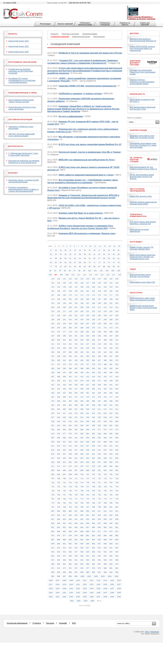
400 (81, 372)
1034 (92, 588)
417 (110, 377)
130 (116, 279)
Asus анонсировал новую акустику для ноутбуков (140, 275)
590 (70, 438)
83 (80, 267)
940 (81, 556)
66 (70, 262)
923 (52, 552)
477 (110, 397)
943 (99, 556)
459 (75, 393)
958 (116, 560)
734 (70, 487)
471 (75, 397)
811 (99, 511)
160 (81, 291)
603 (75, 442)
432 (58, 385)
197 (87, 303)
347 (52, 356)
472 (81, 397)
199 (99, 303)
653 (87, 458)
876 (58, 536)
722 (70, 483)
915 (75, 548)
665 (87, 462)
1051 (57, 597)
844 (81, 523)
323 (52, 348)
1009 (71, 580)
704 (105, 474)
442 (116, 385)
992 (105, 572)
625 (64, 450)
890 (70, 540)
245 (87, 320)
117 (113, 275)
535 (99, 417)
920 (105, 548)
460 (81, 393)
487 (99, 401)
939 (75, 556)
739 (99, 487)
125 (87, 279)
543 (75, 421)
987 (75, 572)
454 (116, 389)
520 (81, 413)
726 (93, 483)
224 (105, 311)
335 (52, 352)
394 (116, 368)
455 (52, 393)
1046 (98, 593)
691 (99, 470)
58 (104, 258)
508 (81, 409)
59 (109, 258)
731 (52, 487)
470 (70, 397)
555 (75, 425)
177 (110, 295)
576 (58, 434)
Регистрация (45, 24)
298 (116, 336)
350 (70, 356)
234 (93, 315)
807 (75, 511)
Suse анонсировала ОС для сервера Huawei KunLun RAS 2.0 (143, 168)
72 (99, 262)
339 (75, 352)
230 (70, 315)
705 (110, 474)
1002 (96, 576)
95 (65, 271)
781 (64, 503)
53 (80, 258)
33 (56, 254)
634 (116, 450)
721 (64, 483)
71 (94, 262)
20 (66, 250)
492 (58, 405)
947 (52, 560)
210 (93, 307)
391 (99, 368)
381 (110, 364)
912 (58, 548)
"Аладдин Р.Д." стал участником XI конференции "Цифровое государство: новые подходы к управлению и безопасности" (82, 61)
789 (110, 503)
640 (81, 454)
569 (87, 430)
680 (105, 466)
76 (118, 262)
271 (99, 328)
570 (93, 430)
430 (116, 381)
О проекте (36, 623)
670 (116, 462)
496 (81, 405)
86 (94, 267)
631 (99, 450)
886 (116, 536)
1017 (51, 584)
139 (99, 283)
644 (105, 454)
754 (116, 491)
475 (99, 397)
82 (75, 267)
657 (110, 458)
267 (75, 328)
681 (110, 466)
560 (105, 425)
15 (114, 246)
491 (52, 405)
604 (81, 442)
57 (99, 258)
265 (64, 328)
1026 (112, 584)
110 (72, 275)
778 (116, 499)
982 (116, 568)
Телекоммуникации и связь (22, 93)
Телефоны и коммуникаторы (138, 215)
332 (105, 348)
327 (75, 348)
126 (93, 279)
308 (105, 340)
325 (64, 348)
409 (64, 377)
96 (70, 271)
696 (58, 474)
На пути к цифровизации (71, 116)
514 (116, 409)
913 (64, 548)
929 (87, 552)
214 (116, 307)
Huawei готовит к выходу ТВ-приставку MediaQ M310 (142, 248)
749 (87, 491)
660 (58, 462)
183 (75, 299)
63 (56, 262)
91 (118, 267)
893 (87, 540)
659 (52, 462)
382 (116, 364)
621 (110, 446)
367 (99, 360)
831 (75, 519)
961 (64, 564)
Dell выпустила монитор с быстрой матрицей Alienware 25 (143, 40)
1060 (119, 597)
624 (58, 450)
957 (110, 560)
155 (52, 291)
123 (75, 279)
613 (64, 446)
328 (81, 348)
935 (52, 556)
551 (52, 425)
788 (105, 503)
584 (105, 434)
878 (70, 536)
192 (58, 303)
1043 (78, 593)
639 (75, 454)
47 (51, 258)
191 (52, 303)
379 (99, 364)
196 (81, 303)
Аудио (133, 269)
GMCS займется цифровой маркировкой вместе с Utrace (86, 175)
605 (87, 442)
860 (105, 527)
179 (52, 299)
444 (58, 389)
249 (110, 320)
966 (93, 564)
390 (93, 368)
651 (75, 458)
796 (81, 507)
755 (52, 495)
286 (116, 332)
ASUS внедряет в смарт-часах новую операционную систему (142, 299)
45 (114, 254)
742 (116, 487)
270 (93, 328)
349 (64, 356)
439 (99, 385)
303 (75, 340)
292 (81, 336)
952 (81, 560)
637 (64, 454)
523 (99, 413)
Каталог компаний (65, 24)
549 (110, 421)
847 (99, 523)
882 (93, 536)
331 (99, 348)
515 (52, 413)
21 (70, 250)
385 (64, 368)
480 (58, 401)
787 (99, 503)
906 (93, 544)
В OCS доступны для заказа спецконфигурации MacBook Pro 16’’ (90, 144)
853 (64, 527)
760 (81, 495)
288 (58, 336)
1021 (78, 584)
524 (105, 413)
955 (99, 560)
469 (64, 397)
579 (75, 434)
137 (87, 283)
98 (79, 271)
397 (64, 372)
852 (58, 527)
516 (58, 413)
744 (58, 491)
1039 (51, 593)
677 (87, 466)
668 (105, 462)
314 (70, 344)
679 (99, 466)
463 (99, 393)
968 (105, 564)
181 (64, 299)
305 (87, 340)
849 (110, 523)
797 (87, 507)
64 (61, 262)
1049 (119, 593)
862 (116, 527)
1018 (57, 584)
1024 (98, 584)
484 (81, 401)
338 (70, 352)
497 (87, 405)
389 (87, 368)
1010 (78, 580)
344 (105, 352)
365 (87, 360)
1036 (105, 588)
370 (116, 360)
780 (58, 503)
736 (81, 487)
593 (87, 438)
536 (105, 417)
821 (87, 515)
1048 (112, 593)
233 (87, 315)
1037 (112, 588)
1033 (85, 588)
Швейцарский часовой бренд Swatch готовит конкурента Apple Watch (143, 308)
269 (87, 328)
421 (64, 381)
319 (99, 344)
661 (64, 462)
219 (75, 311)
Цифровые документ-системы (135, 63)
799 (99, 507)
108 (61, 275)
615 (75, 446)
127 (99, 279)
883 (99, 536)
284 (105, 332)
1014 (105, 580)
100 (89, 271)
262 (116, 324)
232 (81, 315)
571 (99, 430)
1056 (92, 597)
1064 (92, 601)
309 (110, 340)
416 (105, 377)
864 (58, 531)
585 (110, 434)
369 (110, 360)
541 (64, 421)
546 (93, 421)
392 (105, 368)
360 (58, 360)
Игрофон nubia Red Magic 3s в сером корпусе (81, 213)
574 (116, 430)
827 (52, 519)
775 (99, 499)
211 (99, 307)
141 (110, 283)
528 (58, 417)
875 (52, 536)
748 (81, 491)
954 (93, 560)
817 (64, 515)
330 (93, 348)
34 (61, 254)
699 (75, 474)
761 (87, 495)
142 (116, 283)
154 (116, 287)
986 (70, 572)
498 (93, 405)
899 (52, 544)
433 (64, 385)
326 (70, 348)
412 (81, 377)
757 (64, 495)
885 (110, 536)
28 (104, 250)
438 (93, 385)
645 (110, 454)
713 (87, 478)
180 (58, 299)
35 (66, 254)
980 (105, 568)
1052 (64, 597)
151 (99, 287)
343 (99, 352)
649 (64, 458)
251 (52, 324)
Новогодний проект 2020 (18, 52)
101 (95, 271)
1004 (109, 576)
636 (58, 454)
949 (64, 560)
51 (70, 258)
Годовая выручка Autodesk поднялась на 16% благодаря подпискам (20, 71)
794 (70, 507)
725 (87, 483)
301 (64, 340)
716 (105, 478)
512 (105, 409)
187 (99, 299)
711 (75, 478)
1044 (85, 593)
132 (58, 283)
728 (105, 483)
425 (87, 381)
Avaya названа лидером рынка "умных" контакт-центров (21, 101)
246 (93, 320)
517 (64, 413)
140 (105, 283)
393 (110, 368)
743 (52, 491)
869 (87, 531)
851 (52, 527)
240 (58, 320)
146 (70, 287)
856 (81, 527)
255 (75, 324)
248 (105, 320)
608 (105, 442)
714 (93, 478)
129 (110, 279)
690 (93, 470)
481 (64, 401)
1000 (82, 576)
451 (99, 389)
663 (75, 462)
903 (75, 544)
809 (87, 511)
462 (93, 393)
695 (52, 474)
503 (52, 409)
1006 (51, 580)
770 (70, 499)
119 (52, 279)
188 (105, 299)
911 (52, 548)
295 (99, 336)
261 (110, 324)
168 (58, 295)
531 (75, 417)
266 (70, 328)
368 (105, 360)
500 (105, 405)
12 (100, 246)
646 (116, 454)
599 (52, 442)
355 (99, 356)
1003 (103, 576)
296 (105, 336)
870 (93, 531)
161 (87, 291)
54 (85, 258)
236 (105, 315)
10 (90, 246)
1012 (92, 580)
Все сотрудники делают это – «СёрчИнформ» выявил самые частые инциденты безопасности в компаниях (82, 181)
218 (70, 311)
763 (99, 495)
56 (94, 258)
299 (52, 340)
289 (64, 336)
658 (116, 458)
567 (75, 430)
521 (87, 413)
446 (70, 389)
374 (70, 364)
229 (64, 315)
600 (58, 442)
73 (104, 262)
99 (84, 271)
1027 (119, 584)
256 (81, 324)
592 (81, 438)
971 (52, 568)
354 (93, 356)
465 (110, 393)
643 (99, 454)
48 (56, 258)
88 (104, 267)
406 (116, 372)
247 (99, 320)
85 (89, 267)
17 (51, 250)
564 (58, 430)
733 (64, 487)
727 (99, 483)
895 (99, 540)
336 (58, 352)
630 (93, 450)
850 (116, 523)
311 (52, 344)
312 (58, 344)
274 (116, 328)
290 (70, 336)
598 (116, 438)
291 (75, 336)
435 (75, 385)
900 (58, 544)
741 (110, 487)
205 (64, 307)
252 (58, 324)
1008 (64, 580)
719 (52, 483)
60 (114, 258)
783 (75, 503)
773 (87, 499)
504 (58, 409)
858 (93, 527)
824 (105, 515)
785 (87, 503)
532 (81, 417)
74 (109, 262)
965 (87, 564)
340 (81, 352)
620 (105, 446)
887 (52, 540)
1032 (78, 588)
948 (58, 560)
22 (75, 250)
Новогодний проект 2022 (18, 41)
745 (64, 491)
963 (75, 564)
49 (61, 258)
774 (93, 499)
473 (87, 397)
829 (64, 519)
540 (58, 421)
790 (116, 503)
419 (52, 381)
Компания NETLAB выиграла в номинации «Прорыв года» (87, 233)
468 (58, 397)
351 (75, 356)
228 (58, 315)
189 (110, 299)
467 (52, 397)
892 (81, 540)
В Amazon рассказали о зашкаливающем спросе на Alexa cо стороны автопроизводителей (23, 189)
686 (70, 470)
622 (116, 446)
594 (93, 438)
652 (81, 458)
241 (64, 320)
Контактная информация (17, 623)
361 (64, 360)
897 (110, 540)
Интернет (13, 173)
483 (75, 401)
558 (93, 425)
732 (58, 487)
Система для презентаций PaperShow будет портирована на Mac (142, 72)
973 (64, 568)
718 (116, 478)
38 (80, 254)
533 (87, 417)
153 (110, 287)
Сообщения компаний (65, 44)
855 (75, 527)
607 (99, 442)
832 (81, 519)
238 (116, 315)
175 (99, 295)
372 (58, 364)
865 (64, 531)
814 (116, 511)
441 (110, 385)
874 (116, 531)
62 (51, 262)
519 (75, 413)
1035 (98, 588)
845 (87, 523)
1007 (57, 580)
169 (64, 295)
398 (70, 372)
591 (75, 438)
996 (58, 576)
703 (99, 474)
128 (105, 279)
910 (116, 544)
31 (118, 250)
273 (110, 328)
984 (58, 572)
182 (70, 299)
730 (116, 483)
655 (99, 458)
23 (80, 250)
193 (64, 303)
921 (110, 548)
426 (93, 381)
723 (75, 483)
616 (81, 446)
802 (116, 507)
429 (110, 381)
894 (93, 540)
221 (87, 311)
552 (58, 425)
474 (93, 397)
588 (58, 438)
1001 (89, 576)
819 (75, 515)
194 (70, 303)
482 (70, 401)
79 (61, 267)
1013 (98, 580)
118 (119, 275)
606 (93, 442)
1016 (119, 580)
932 (105, 552)
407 (52, 377)
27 (99, 250)
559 (99, 425)
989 (87, 572)
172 (81, 295)
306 (93, 340)
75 (114, 262)
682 (116, 466)
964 (81, 564)
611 (52, 446)
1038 (119, 588)
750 (93, 491)
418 (116, 377)
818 (70, 515)
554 (70, 425)
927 (75, 552)
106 (50, 275)
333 (110, 348)
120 (58, 279)
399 (75, 372)
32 (51, 254)
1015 (112, 580)
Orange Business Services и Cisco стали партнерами (22, 108)
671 (52, 466)
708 (58, 478)
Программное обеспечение (22, 62)
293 (87, 336)
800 (105, 507)
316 (81, 344)
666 (93, 462)
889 (64, 540)
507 (75, 409)
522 (93, 413)
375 (75, 364)
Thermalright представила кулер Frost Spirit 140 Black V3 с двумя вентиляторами (143, 145)
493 (64, 405)
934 (116, 552)
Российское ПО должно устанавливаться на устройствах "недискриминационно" (22, 80)
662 (70, 462)
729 (110, 483)
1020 (71, 584)
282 (93, 332)
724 (81, 483)
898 (116, 540)
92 (50, 271)
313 (64, 344)
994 (116, 572)
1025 (105, 584)
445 (64, 389)
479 (52, 401)
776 (105, 499)
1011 (85, 580)
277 (64, 332)
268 (81, 328)
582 (93, 434)
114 (96, 275)
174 (93, 295)
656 (105, 458)
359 (52, 360)
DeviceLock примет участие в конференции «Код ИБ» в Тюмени (89, 152)
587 (52, 438)
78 (56, 267)
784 (81, 503)
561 (110, 425)
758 (70, 495)
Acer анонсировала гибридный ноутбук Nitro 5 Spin (142, 108)
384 (58, 368)
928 (81, 552)
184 (81, 299)
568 (81, 430)
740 (105, 487)
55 (89, 258)
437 (87, 385)
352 (81, 356)
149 (87, 287)
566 (70, 430)
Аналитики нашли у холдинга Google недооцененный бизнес (23, 181)
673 (64, 466)
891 (75, 540)
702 (93, 474)
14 (110, 246)
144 (58, 287)
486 (93, 401)
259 (99, 324)
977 (87, 568)
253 (64, 324)
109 (67, 275)
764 (105, 495)
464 (105, 393)
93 (55, 271)
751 (99, 491)
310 (116, 340)
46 (118, 254)
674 (70, 466)
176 (105, 295)
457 (64, 393)
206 (70, 307)
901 (64, 544)
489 (110, 401)
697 (64, 474)
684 (58, 470)
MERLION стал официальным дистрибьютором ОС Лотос (87, 160)
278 (70, 332)
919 (99, 548)
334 (116, 348)
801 (110, 507)
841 (64, 523)
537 (110, 417)
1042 (71, 593)
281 (87, 332)
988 (81, 572)
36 (70, 254)
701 (87, 474)
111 (78, 275)
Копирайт (63, 623)
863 (52, 531)
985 (64, 572)
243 (75, 320)
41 (94, 254)
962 (70, 564)
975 (75, 568)
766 (116, 495)
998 (70, 576)
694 (116, 470)
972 (58, 568)
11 (95, 246)
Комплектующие (138, 130)
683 (52, 470)
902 (70, 544)
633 (110, 450)
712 (81, 478)
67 (75, 262)
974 (70, 568)
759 (75, 495)
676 (81, 466)
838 (116, 519)
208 (81, 307)
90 (114, 267)
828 (58, 519)
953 (87, 560)
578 (70, 434)
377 (87, 364)
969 (110, 564)
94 (60, 271)
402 (93, 372)
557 (87, 425)
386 (70, 368)
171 (75, 295)
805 (64, 511)
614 (70, 446)
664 (81, 462)
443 (52, 389)
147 (75, 287)
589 (64, 438)
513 (110, 409)
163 (99, 291)
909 (110, 544)
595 (99, 438)
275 (52, 332)
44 (109, 254)
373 (64, 364)
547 (99, 421)
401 (87, 372)
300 (58, 340)
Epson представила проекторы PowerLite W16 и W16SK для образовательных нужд (142, 257)
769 (64, 499)
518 (70, 413)
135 (75, 283)
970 (116, 564)
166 (116, 291)
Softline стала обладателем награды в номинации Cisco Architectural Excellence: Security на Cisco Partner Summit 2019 (80, 227)
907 (99, 544)
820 (81, 515)
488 (105, 401)
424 (81, 381)
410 (70, 377)
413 (87, 377)
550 (116, 421)
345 (110, 352)
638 (70, 454)
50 (66, 258)
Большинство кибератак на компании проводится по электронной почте (23, 162)
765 (110, 495)
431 (52, 385)
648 (58, 458)
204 (58, 307)
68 (80, 262)
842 (70, 523)
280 (81, 332)
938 (70, 556)
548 (105, 421)
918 (93, 548)
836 (105, 519)
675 (75, 466)
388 (81, 368)
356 (105, 356)
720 (58, 483)
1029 (57, 588)
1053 (71, 597)
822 (93, 515)
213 (110, 307)
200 (105, 303)
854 (70, 527)
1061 (72, 601)
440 (105, 385)
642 (93, 454)
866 (70, 531)
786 (93, 503)
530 (70, 417)
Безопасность (15, 146)
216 (58, 311)
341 (87, 352)
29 (109, 250)
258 (93, 324)
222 (93, 311)
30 (114, 250)
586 (116, 434)
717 (110, 478)
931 (99, 552)
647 (52, 458)
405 (110, 372)
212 (105, 307)
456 (58, 393)
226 (116, 311)
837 (110, 519)
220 (81, 311)
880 (81, 536)
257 (87, 324)
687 (75, 470)
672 (58, 466)
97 (74, 271)
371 (52, 364)
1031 (71, 588)
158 (70, 291)
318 (93, 344)
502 (116, 405)
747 (75, 491)
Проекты (12, 34)
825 (110, 515)
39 (85, 254)
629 (87, 450)
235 (99, 315)
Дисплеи (134, 33)
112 (84, 275)
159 (75, 291)
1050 (51, 597)
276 (58, 332)
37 (75, 254)
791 (52, 507)
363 (75, 360)
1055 (85, 597)
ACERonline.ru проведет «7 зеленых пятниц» (80, 93)
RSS (74, 623)
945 (110, 556)
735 (75, 487)
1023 (92, 584)
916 (81, 548)
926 (70, 552)
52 (75, 258)
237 (110, 315)
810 (93, 511)
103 (106, 271)
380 (105, 364)
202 (116, 303)
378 (93, 364)
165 (110, 291)
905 (87, 544)
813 (110, 511)
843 (75, 523)
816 (58, 515)
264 (58, 328)
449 (87, 389)
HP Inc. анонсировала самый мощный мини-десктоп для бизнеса (142, 176)
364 (81, 360)
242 (70, 320)
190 (116, 299)
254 (70, 324)
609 (110, 442)
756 (58, 495)
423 (75, 381)
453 (110, 389)
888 (58, 540)
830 (70, 519)
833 (87, 519)
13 (105, 246)
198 (93, 303)
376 (81, 364)
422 (70, 381)
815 (52, 515)
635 (52, 454)
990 (93, 572)
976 (81, 568)
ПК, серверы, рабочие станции (136, 160)
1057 (98, 597)
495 (75, 405)
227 (52, 315)
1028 (51, 588)
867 (75, 531)
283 (99, 332)
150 (93, 287)
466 (116, 393)
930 (93, 552)
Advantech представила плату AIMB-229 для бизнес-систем (142, 137)
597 (110, 438)
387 (75, 368)
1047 (105, 593)
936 (58, 556)
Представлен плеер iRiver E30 (142, 282)
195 (75, 303)
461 (87, 393)
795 (75, 507)
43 (104, 254)
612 (58, 446)
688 (81, 470)
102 (101, 271)
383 (52, 368)
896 (105, 540)
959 (52, 564)
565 (64, 430)
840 (58, 523)
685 (64, 470)
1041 (64, 593)
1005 (116, 576)
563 (52, 430)
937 (64, 556)
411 (75, 377)
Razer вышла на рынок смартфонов (139, 230)
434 (70, 385)
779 (52, 503)
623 (52, 450)
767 (52, 499)
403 (99, 372)
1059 (112, 597)
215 (52, 311)
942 (93, 556)
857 (87, 527)
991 (99, 572)
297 (110, 336)
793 (64, 507)
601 (64, 442)
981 (110, 568)
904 (81, 544)
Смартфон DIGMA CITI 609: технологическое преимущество (87, 86)
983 (52, 572)
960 (58, 564)
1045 (92, 593)
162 (93, 291)
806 (70, 511)
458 (70, 393)
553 (64, 425)
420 (58, 381)
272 (105, 328)
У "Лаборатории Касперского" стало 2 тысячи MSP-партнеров (23, 154)
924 (58, 552)
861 (110, 527)
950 (70, 560)
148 (81, 287)
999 (75, 576)
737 (87, 487)
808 (81, 511)
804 (58, 511)
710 (70, 478)
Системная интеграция (20, 119)
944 (105, 556)
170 (70, 295)
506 (70, 409)
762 (93, 495)
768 (58, 499)
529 (64, 417)
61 (118, 258)
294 (93, 336)
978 (93, 568)
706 (116, 474)
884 (105, 536)
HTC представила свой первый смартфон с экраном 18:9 (143, 223)
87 (99, 267)
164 (105, 291)
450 (93, 389)
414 (93, 377)
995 (52, 576)
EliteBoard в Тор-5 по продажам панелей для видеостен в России (90, 53)
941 (87, 556)
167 (52, 295)
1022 (85, 584)
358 (116, 356)
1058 (105, 597)
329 (87, 348)
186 (93, 299)
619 (99, 446)
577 (64, 434)
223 (99, 311)
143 (52, 287)
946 (116, 556)
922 (116, 548)
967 (99, 564)
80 (66, 267)
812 (105, 511)
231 (75, 315)
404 (105, 372)
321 (110, 344)
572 (105, 430)
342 (93, 352)
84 (85, 267)
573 (110, 430)
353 (87, 356)
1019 (64, 584)
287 (52, 336)
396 (58, 372)
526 (116, 413)
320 (105, 344)
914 (70, 548)
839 (52, 523)
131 (52, 283)
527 (52, 417)
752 (105, 491)
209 (87, 307)
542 (70, 421)
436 (81, 385)
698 (70, 474)
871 (99, 531)
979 (99, 568)
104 (112, 271)
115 (101, 275)
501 (110, 405)
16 (119, 246)
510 (93, 409)
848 (105, 523)
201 (110, 303)
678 (93, 466)
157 (64, 291)
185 (87, 299)
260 (105, 324)
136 (81, 283)
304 (81, 340)
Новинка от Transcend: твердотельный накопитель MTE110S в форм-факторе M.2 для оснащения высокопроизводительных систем (83, 196)
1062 (79, 601)
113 (90, 275)
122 (70, 279)
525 (110, 413)
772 (81, 499)
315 (75, 344)
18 (56, 250)
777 (110, 499)
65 (66, 262)
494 (70, 405)
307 (99, 340)
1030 (64, 588)
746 (70, 491)
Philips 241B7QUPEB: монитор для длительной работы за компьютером (142, 48)
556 (81, 425)
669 (110, 462)
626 (70, 450)
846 (93, 523)
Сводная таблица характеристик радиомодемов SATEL (143, 203)
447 (75, 389)
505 (64, 409)
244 (81, 320)
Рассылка (50, 623)
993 (110, 572)
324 (58, 348)
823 (99, 515)
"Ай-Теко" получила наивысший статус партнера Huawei (21, 135)
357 (110, 356)
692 (105, 470)
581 (87, 434)
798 (93, 507)
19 (61, 250)
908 (105, 544)
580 (81, 434)
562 (116, 425)
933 (110, 552)
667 (99, 462)
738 (93, 487)
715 (99, 478)
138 (93, 283)
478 (116, 397)
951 (75, 560)
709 (64, 478)
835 (99, 519)
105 (118, 271)
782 (70, 503)
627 (75, 450)
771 (75, 499)
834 (93, 519)
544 (81, 421)
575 (52, 434)
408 (58, 377)
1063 (85, 601)
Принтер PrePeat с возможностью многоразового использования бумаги (142, 82)
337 (64, 352)
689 (87, 470)
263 (52, 328)
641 (87, 454)
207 (75, 307)
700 (81, 474)
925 (64, 552)
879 (75, 536)
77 (51, 267)
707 (52, 478)
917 (87, 548)
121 (64, 279)
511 (99, 409)
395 (52, 372)
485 (87, 401)
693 (110, 470)
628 (81, 450)
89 (109, 267)
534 (93, 417)
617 (87, 446)
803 (52, 511)
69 (85, 262)
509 (87, 409)
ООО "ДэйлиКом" (152, 632)
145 (64, 287)
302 (70, 340)
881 (87, 536)
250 (116, 320)
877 (64, 536)
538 (116, 417)
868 (81, 531)
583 (99, 434)
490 (116, 401)
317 (87, 344)
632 (105, 450)
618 (93, 446)
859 (99, 527)
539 (52, 421)
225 (110, 311)
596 (105, 438)
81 (70, 267)
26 (94, 250)
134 (70, 283)
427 (99, 381)
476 (105, 397)
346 (116, 352)
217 (64, 311)
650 (70, 458)
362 (70, 360)
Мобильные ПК (137, 94)
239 (52, 320)
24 (85, 250)
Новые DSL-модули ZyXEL (141, 196)
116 (107, 275)
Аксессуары (136, 293)
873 (110, 531)
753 (110, 491)
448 (81, 389)
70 (89, 262)
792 (58, 507)
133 (64, 283)
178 (116, 295)
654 (93, 458)
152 (105, 287)
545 (87, 421)
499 (99, 405)
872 (105, 531)
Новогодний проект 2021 (18, 46)
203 (52, 307)
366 (93, 360)
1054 (78, 597)
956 (105, 560)
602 (70, 442)
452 (105, 389)
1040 (57, 593)
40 (89, 254)
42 (99, 254)
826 (116, 515)
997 (64, 576)
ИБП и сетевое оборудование (137, 190)
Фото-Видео (136, 242)
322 (116, 344)
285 (110, 332)
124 (81, 279)
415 (99, 377)
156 (58, 291)
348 (58, 356)
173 (87, 295)
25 (89, 250)
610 (116, 442)
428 (105, 381)
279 (75, 332)
